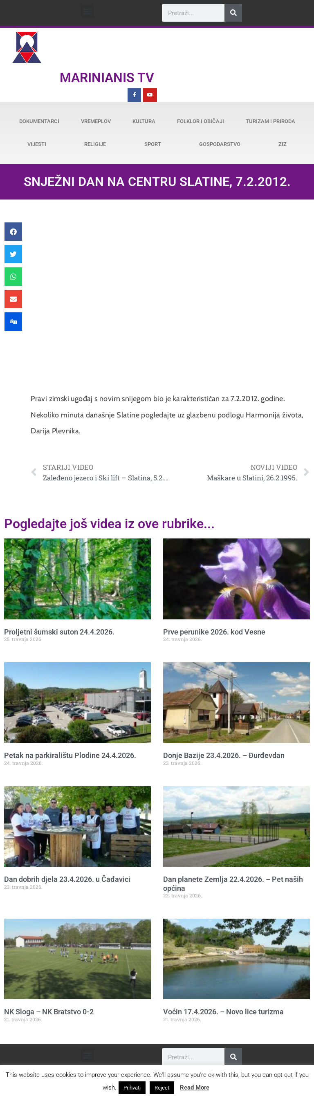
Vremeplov (96, 121)
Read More (194, 1087)
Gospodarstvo (219, 144)
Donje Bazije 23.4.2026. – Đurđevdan (224, 755)
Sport (152, 144)
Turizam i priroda (270, 121)
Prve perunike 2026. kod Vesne (214, 632)
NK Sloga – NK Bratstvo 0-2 (49, 1011)
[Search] (233, 13)
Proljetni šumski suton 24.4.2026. (59, 632)
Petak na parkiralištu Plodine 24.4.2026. (70, 755)
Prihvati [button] (132, 1088)
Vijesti (36, 144)
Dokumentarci (39, 121)
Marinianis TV (107, 77)
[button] (87, 11)
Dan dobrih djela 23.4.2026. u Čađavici (67, 879)
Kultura (143, 121)
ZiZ (282, 144)
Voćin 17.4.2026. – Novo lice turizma (223, 1011)
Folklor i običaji (200, 121)
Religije (95, 144)
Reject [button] (162, 1088)
